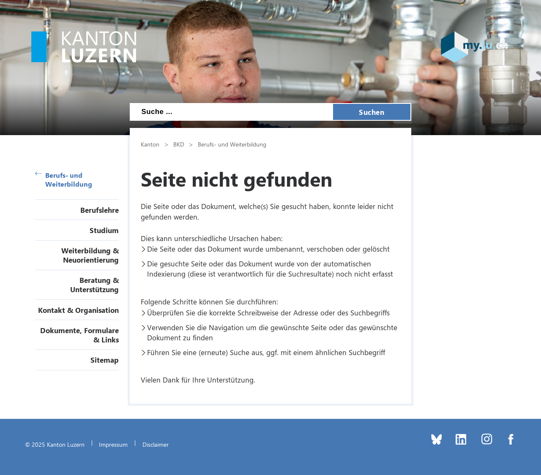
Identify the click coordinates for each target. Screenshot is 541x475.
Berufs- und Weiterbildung (63, 179)
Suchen (371, 112)
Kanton (150, 144)
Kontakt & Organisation (78, 310)
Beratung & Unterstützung (94, 284)
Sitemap (104, 359)
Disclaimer (155, 444)
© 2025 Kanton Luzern (55, 444)
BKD (178, 144)
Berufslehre (99, 209)
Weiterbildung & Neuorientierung (90, 255)
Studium (104, 230)
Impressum (113, 444)
